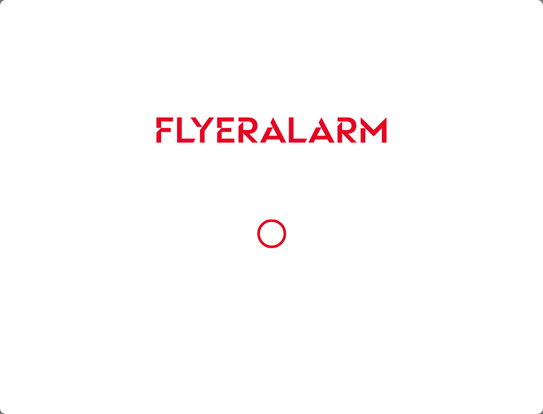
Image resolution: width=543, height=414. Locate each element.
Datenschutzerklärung (308, 229)
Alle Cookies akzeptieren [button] (271, 258)
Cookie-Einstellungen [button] (271, 311)
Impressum (362, 229)
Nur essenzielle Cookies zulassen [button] (269, 285)
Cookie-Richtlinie (245, 229)
